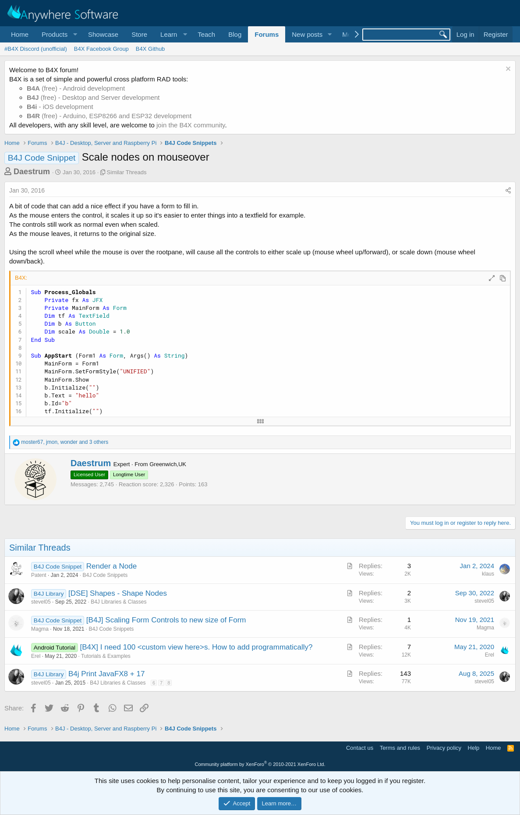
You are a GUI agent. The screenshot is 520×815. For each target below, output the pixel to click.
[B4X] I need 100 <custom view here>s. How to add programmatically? (196, 647)
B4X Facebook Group (101, 49)
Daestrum (32, 171)
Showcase (103, 34)
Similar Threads (127, 172)
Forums (267, 34)
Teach (206, 34)
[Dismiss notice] (507, 69)
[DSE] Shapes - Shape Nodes (117, 593)
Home (19, 34)
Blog (234, 34)
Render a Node (111, 566)
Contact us (359, 748)
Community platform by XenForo (260, 764)
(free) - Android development (76, 88)
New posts (307, 34)
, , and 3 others (64, 442)
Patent (38, 575)
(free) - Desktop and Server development (93, 97)
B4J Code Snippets (104, 575)
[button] (58, 34)
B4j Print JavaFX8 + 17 (106, 674)
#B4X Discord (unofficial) (35, 49)
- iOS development (60, 106)
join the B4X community (190, 125)
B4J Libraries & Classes (118, 602)
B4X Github (150, 49)
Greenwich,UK (167, 464)
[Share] (508, 191)
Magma (40, 629)
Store (139, 34)
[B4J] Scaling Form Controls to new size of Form (166, 620)
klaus (488, 574)
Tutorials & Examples (106, 656)
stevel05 (41, 602)
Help (474, 748)
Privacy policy (444, 748)
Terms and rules (400, 748)
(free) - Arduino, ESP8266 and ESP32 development (109, 115)
